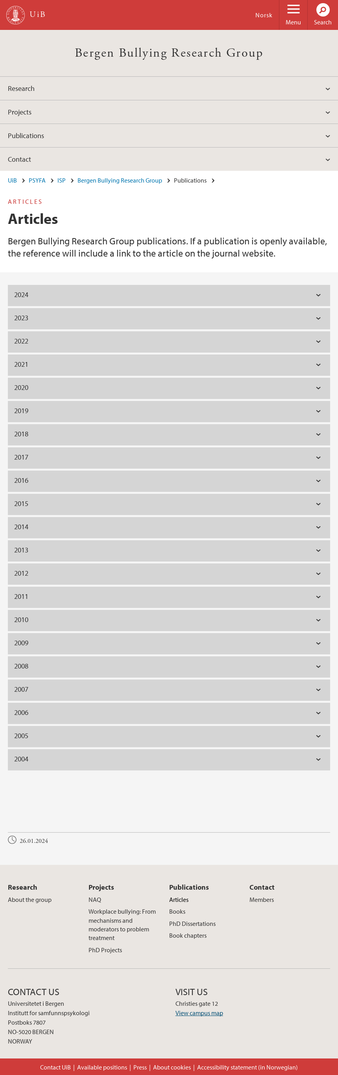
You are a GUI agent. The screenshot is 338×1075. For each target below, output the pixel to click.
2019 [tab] (21, 410)
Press (140, 1067)
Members (261, 899)
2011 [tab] (21, 596)
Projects (19, 111)
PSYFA (37, 180)
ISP (61, 180)
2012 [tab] (21, 573)
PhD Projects (105, 950)
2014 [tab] (21, 526)
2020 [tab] (21, 387)
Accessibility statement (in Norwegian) (247, 1067)
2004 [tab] (21, 758)
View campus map (199, 1013)
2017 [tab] (21, 457)
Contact (19, 159)
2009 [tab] (21, 642)
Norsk (264, 15)
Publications (26, 135)
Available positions (102, 1067)
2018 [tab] (21, 433)
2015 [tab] (21, 503)
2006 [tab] (21, 712)
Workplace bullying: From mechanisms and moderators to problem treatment (122, 924)
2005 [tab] (21, 735)
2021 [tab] (21, 364)
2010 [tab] (21, 619)
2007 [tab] (21, 689)
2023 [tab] (21, 317)
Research (21, 88)
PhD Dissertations (192, 923)
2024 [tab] (21, 294)
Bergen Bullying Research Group (169, 53)
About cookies (172, 1067)
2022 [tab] (21, 340)
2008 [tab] (21, 665)
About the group (30, 899)
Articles (178, 899)
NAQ (95, 899)
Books (177, 911)
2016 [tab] (21, 480)
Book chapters (188, 935)
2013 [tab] (21, 549)
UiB (12, 180)
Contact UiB (55, 1067)
